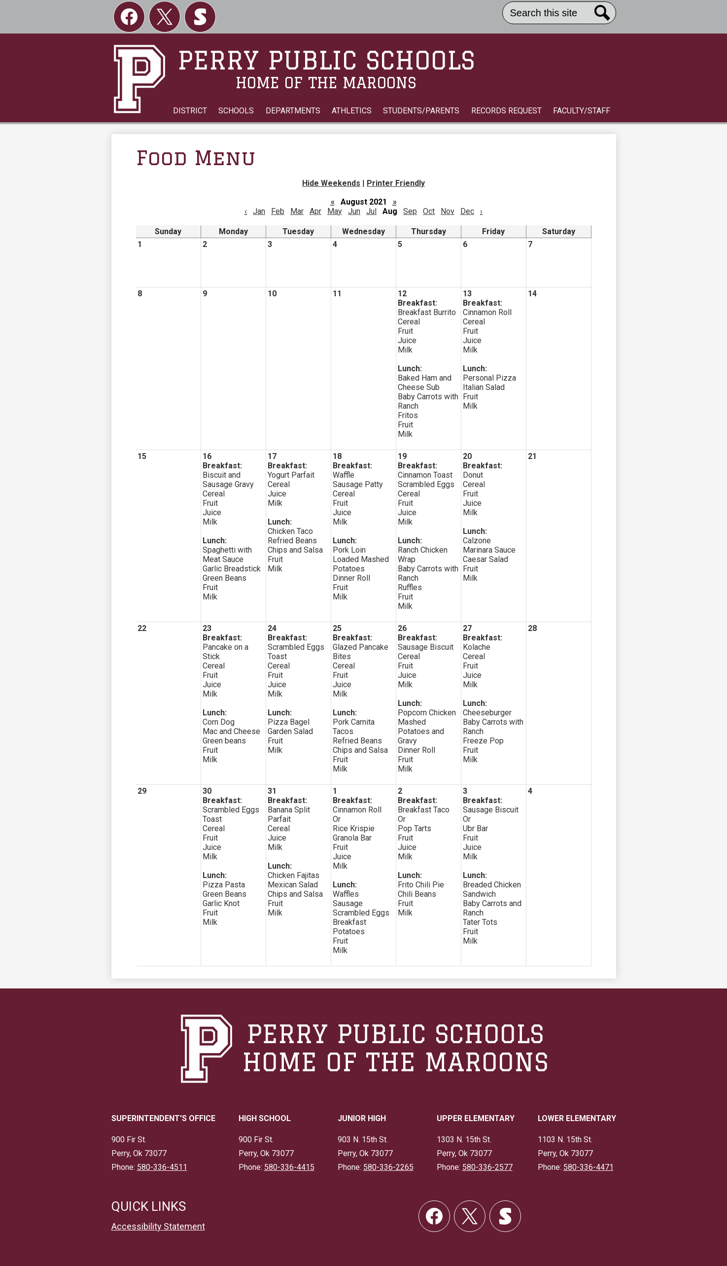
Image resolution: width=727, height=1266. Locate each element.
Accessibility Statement (158, 1226)
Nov (447, 211)
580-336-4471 (588, 1167)
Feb (277, 211)
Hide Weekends (331, 183)
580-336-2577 (487, 1167)
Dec (467, 211)
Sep (410, 211)
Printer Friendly (396, 183)
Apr (315, 211)
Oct (429, 211)
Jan (259, 211)
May (334, 211)
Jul (371, 211)
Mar (297, 211)
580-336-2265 (388, 1167)
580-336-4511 (162, 1167)
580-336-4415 (289, 1167)
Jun (354, 211)
